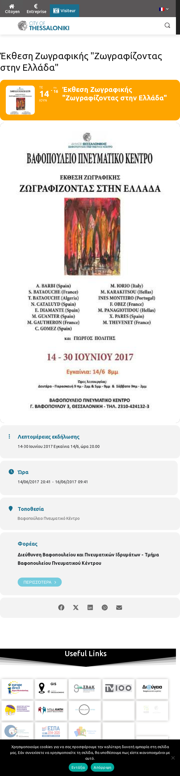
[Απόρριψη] (173, 758)
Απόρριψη (102, 767)
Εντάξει (78, 767)
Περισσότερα (39, 582)
